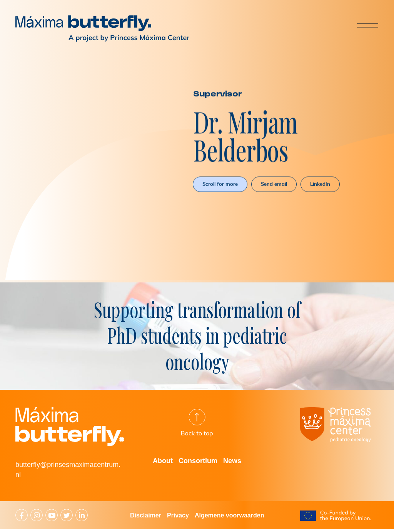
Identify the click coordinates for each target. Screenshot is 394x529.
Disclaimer (145, 515)
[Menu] (361, 25)
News (232, 461)
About (163, 461)
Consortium (198, 461)
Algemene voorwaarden (229, 515)
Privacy (178, 515)
